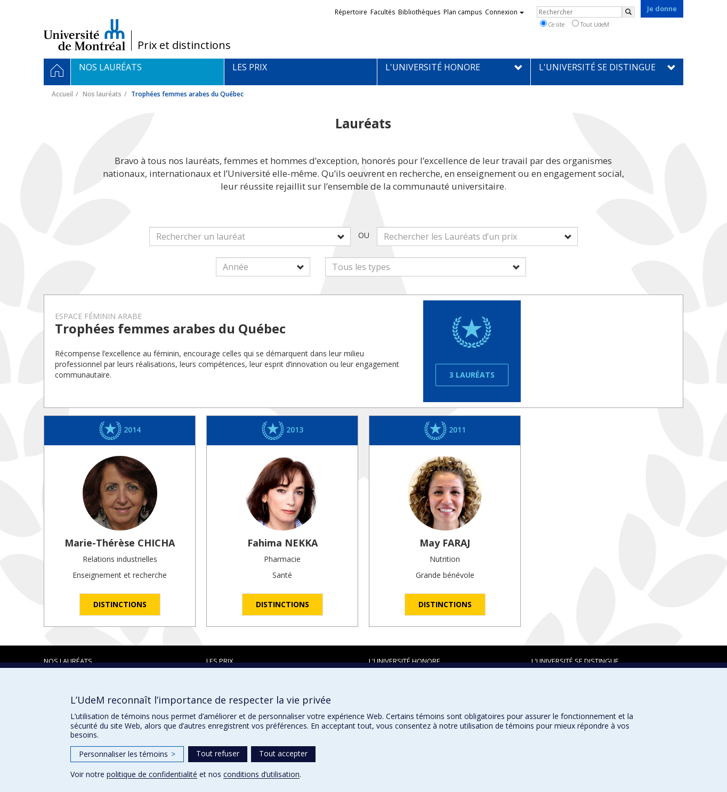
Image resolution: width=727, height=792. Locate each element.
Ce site (552, 24)
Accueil (62, 94)
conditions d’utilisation (261, 774)
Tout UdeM (590, 24)
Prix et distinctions (184, 45)
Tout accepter (283, 753)
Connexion (504, 12)
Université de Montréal (84, 35)
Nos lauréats (102, 94)
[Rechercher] (628, 12)
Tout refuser (217, 753)
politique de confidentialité (152, 774)
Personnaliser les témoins (127, 754)
